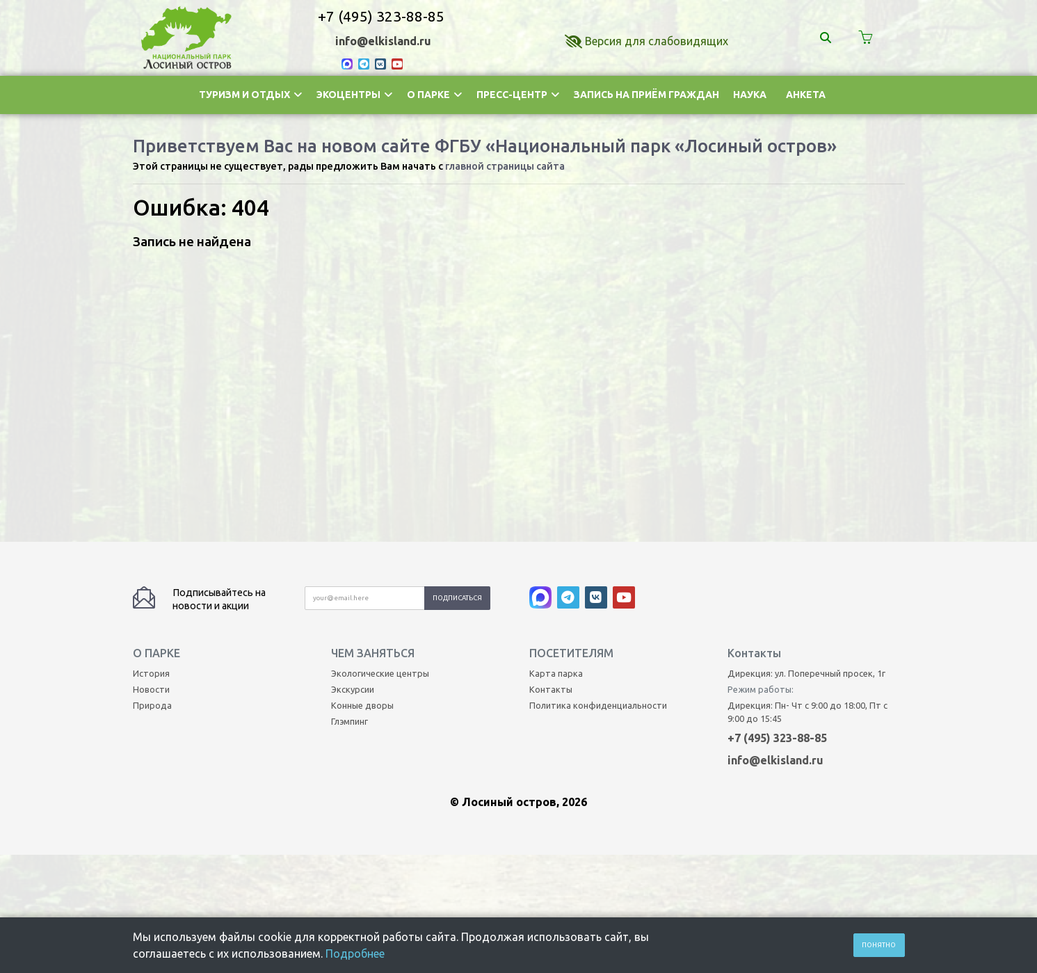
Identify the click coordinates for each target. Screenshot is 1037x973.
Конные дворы (362, 439)
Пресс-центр (518, 94)
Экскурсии (352, 423)
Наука (749, 94)
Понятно (879, 945)
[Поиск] (827, 37)
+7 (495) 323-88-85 (381, 16)
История (151, 407)
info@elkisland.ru (383, 41)
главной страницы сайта (505, 166)
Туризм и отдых (251, 94)
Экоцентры (354, 94)
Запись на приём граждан (646, 94)
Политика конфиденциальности (598, 439)
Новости (151, 423)
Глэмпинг (349, 455)
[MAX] (349, 63)
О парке (435, 94)
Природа (152, 439)
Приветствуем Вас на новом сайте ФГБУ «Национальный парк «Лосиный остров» (485, 146)
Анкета (806, 94)
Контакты (550, 423)
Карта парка (556, 407)
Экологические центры (380, 407)
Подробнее (355, 953)
